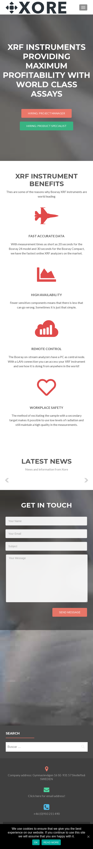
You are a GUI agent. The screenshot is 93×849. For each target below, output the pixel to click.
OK (36, 842)
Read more (51, 842)
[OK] (88, 837)
